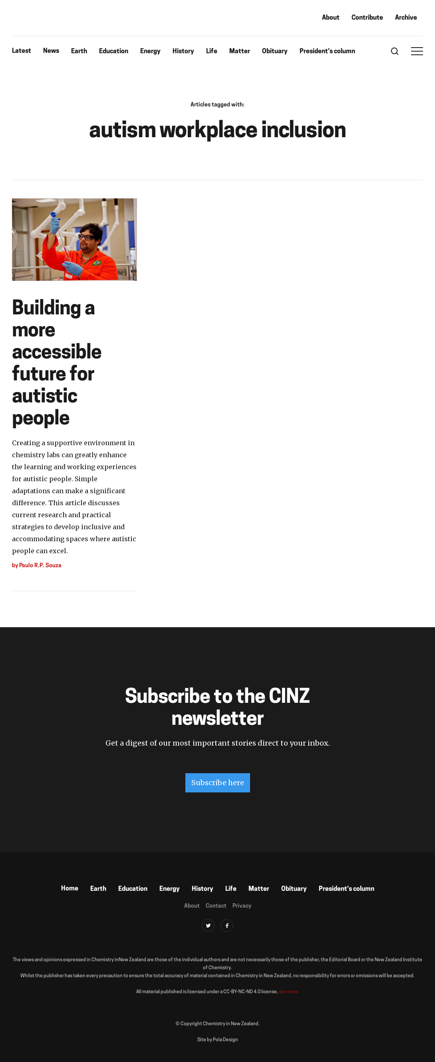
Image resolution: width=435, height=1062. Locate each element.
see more (289, 992)
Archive (406, 18)
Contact (216, 906)
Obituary (275, 51)
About (331, 18)
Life (211, 51)
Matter (239, 51)
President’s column (327, 51)
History (183, 51)
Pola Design (225, 1040)
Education (113, 51)
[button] (417, 51)
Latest (21, 51)
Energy (150, 51)
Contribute (367, 18)
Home (69, 889)
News (51, 51)
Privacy (241, 906)
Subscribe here (217, 782)
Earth (79, 51)
